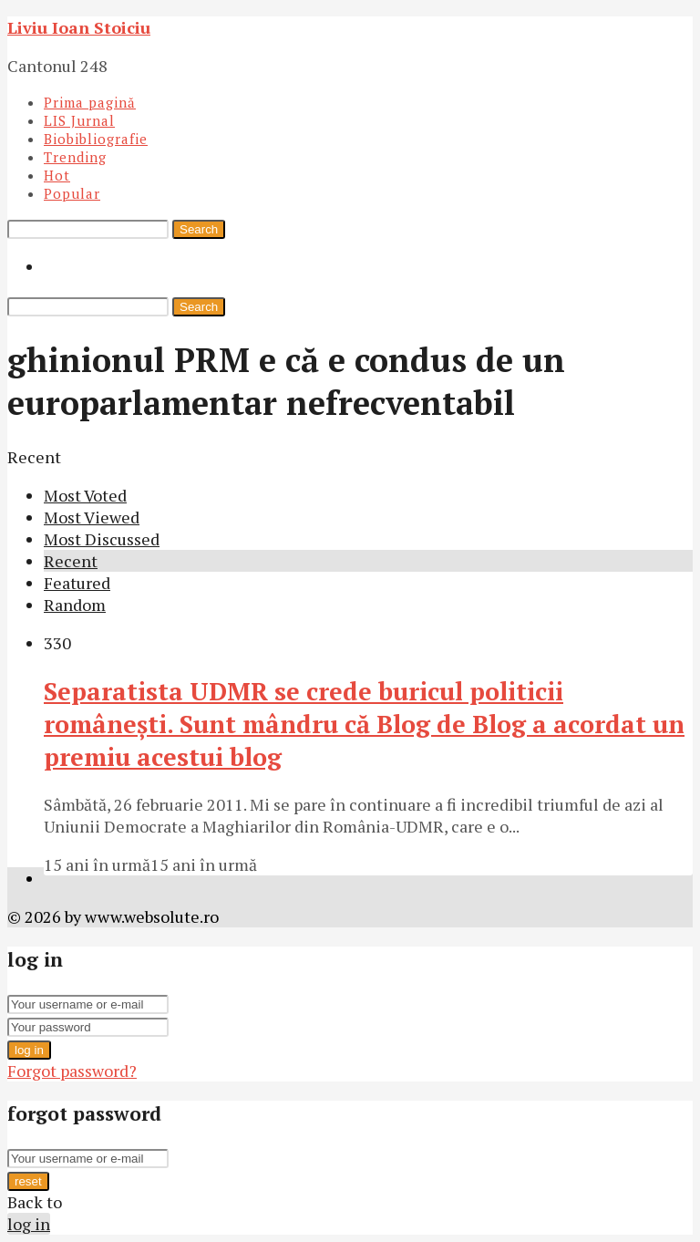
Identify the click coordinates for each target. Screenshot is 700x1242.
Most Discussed (102, 539)
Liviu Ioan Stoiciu (78, 27)
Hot (57, 175)
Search (199, 229)
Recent (71, 561)
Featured (77, 583)
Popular (72, 193)
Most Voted (85, 495)
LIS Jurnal (79, 120)
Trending (75, 157)
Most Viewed (91, 517)
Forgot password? (72, 1071)
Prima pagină (90, 102)
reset (28, 1181)
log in (29, 1050)
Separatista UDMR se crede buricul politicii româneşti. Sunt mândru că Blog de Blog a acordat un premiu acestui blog (364, 724)
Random (75, 605)
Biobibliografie (96, 138)
